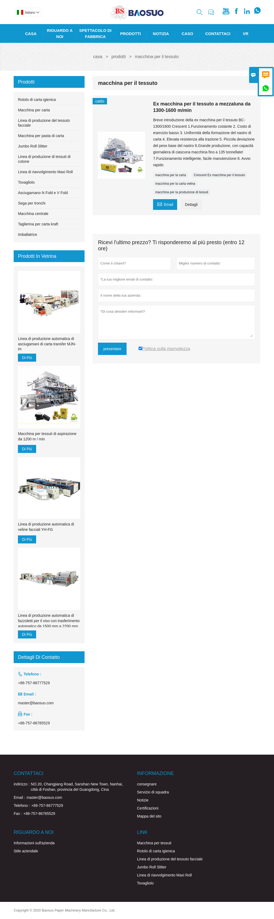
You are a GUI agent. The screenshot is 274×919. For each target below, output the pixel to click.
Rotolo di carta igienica (37, 99)
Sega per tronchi (31, 203)
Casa (31, 33)
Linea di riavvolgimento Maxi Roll (45, 172)
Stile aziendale (26, 851)
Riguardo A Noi (60, 33)
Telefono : (22, 805)
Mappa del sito (149, 816)
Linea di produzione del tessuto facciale (170, 859)
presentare (112, 349)
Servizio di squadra (153, 792)
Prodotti (130, 33)
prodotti (118, 56)
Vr (246, 33)
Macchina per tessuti (154, 843)
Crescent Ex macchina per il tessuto (219, 175)
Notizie (143, 800)
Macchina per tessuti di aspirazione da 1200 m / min (47, 436)
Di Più (27, 358)
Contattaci (217, 33)
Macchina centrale (33, 213)
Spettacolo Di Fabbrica (95, 33)
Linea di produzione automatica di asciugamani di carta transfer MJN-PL (47, 343)
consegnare (147, 784)
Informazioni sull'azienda (34, 843)
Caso (187, 33)
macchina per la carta (170, 175)
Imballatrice (27, 234)
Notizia (161, 33)
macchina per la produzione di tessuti (181, 192)
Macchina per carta (34, 110)
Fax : (18, 813)
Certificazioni (147, 808)
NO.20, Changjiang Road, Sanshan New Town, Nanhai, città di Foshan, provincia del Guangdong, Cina (77, 787)
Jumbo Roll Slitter (32, 146)
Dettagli (191, 204)
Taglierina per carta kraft (38, 224)
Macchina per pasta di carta (41, 136)
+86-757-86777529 (34, 683)
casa (97, 56)
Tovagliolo (26, 182)
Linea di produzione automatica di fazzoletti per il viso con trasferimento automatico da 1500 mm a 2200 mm (48, 620)
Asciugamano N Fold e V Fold (43, 193)
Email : (19, 797)
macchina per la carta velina (175, 184)
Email (165, 204)
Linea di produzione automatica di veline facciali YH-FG (46, 527)
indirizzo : (21, 784)
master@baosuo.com (36, 703)
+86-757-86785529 (34, 723)
